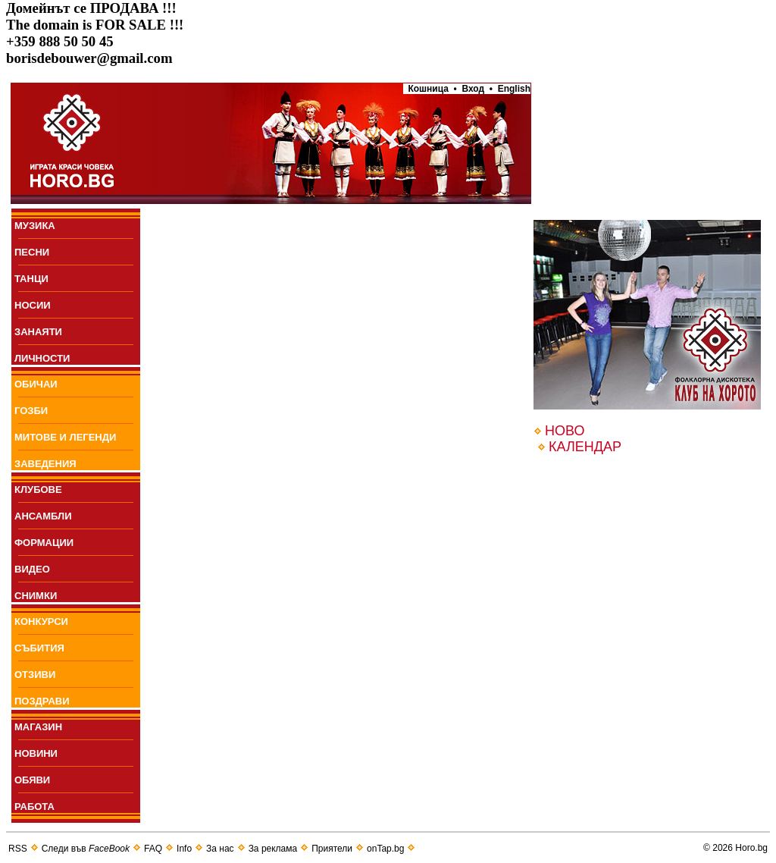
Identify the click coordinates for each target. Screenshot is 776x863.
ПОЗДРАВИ (42, 701)
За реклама (273, 848)
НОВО (564, 430)
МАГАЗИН (38, 727)
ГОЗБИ (31, 410)
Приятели (331, 848)
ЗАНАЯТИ (38, 331)
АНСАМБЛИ (43, 516)
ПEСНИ (31, 252)
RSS (17, 848)
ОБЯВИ (32, 780)
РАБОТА (34, 806)
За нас (220, 848)
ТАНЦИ (31, 278)
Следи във (86, 848)
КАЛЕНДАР (585, 446)
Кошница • (430, 88)
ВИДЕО (32, 569)
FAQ (153, 848)
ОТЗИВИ (34, 674)
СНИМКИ (35, 595)
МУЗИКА (34, 225)
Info (184, 848)
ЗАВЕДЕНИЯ (45, 463)
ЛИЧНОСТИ (42, 358)
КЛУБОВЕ (38, 489)
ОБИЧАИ (36, 384)
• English (510, 88)
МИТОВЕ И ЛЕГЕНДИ (65, 437)
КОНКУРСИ (41, 621)
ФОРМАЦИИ (44, 542)
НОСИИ (32, 305)
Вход (473, 88)
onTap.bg (385, 848)
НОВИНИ (36, 753)
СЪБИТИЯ (39, 648)
